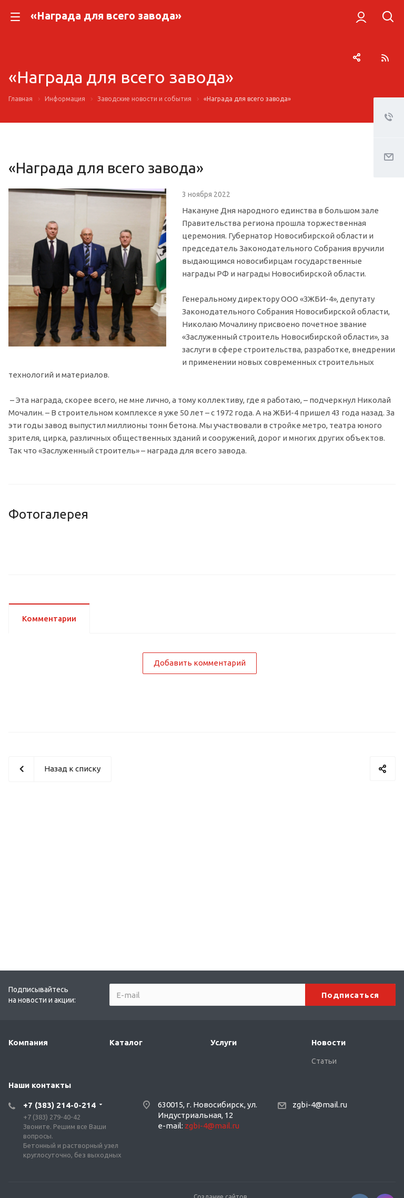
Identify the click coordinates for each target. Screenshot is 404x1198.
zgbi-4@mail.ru (212, 1125)
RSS (385, 57)
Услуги (223, 1042)
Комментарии (49, 691)
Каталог (126, 1042)
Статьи (324, 1061)
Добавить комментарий (200, 736)
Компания (28, 1042)
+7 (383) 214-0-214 (59, 1105)
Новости (328, 1042)
